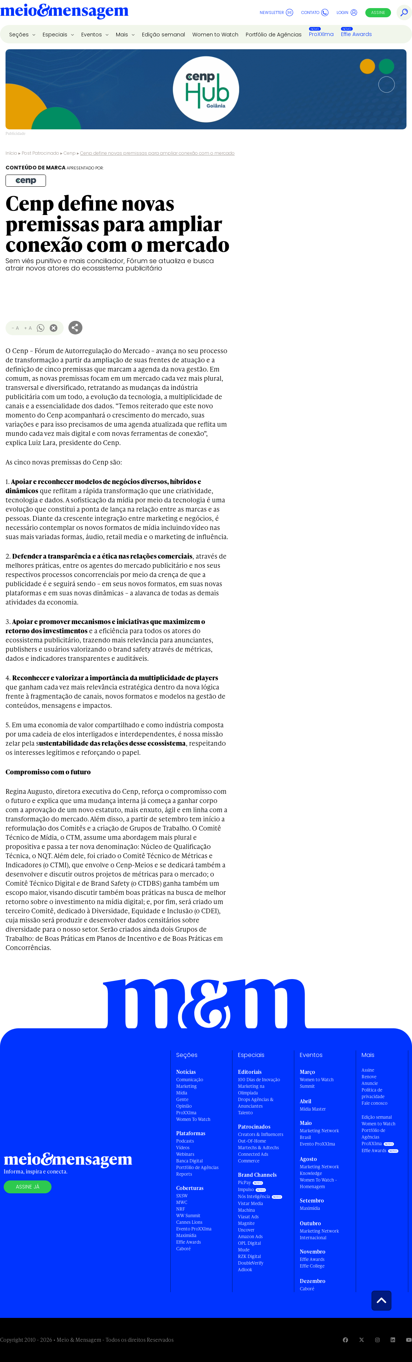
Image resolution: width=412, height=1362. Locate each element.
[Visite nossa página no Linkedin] (393, 1339)
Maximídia (186, 1235)
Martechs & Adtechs (258, 1147)
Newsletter (276, 12)
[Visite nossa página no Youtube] (409, 1339)
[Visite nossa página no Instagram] (377, 1339)
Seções (19, 34)
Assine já (27, 1186)
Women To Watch (193, 1119)
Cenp (70, 153)
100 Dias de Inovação (259, 1079)
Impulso (246, 1189)
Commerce (248, 1161)
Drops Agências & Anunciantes (256, 1102)
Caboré (183, 1248)
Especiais (56, 34)
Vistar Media (250, 1203)
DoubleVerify (250, 1263)
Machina (246, 1210)
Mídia (181, 1093)
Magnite (246, 1223)
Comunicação (189, 1079)
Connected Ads (253, 1154)
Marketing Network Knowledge (319, 1170)
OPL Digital (249, 1243)
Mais (122, 34)
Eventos (92, 34)
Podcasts (185, 1141)
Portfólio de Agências (274, 34)
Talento (245, 1113)
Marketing (186, 1086)
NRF (180, 1209)
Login (347, 12)
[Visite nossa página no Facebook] (345, 1339)
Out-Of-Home (252, 1141)
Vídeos (182, 1147)
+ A (28, 328)
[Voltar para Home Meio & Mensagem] (64, 12)
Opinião (184, 1106)
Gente (182, 1099)
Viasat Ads (248, 1217)
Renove (369, 1077)
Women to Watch (215, 34)
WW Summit (188, 1215)
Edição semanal (163, 34)
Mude (243, 1250)
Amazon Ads (250, 1236)
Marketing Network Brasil (319, 1134)
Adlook (245, 1269)
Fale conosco (374, 1103)
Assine (378, 12)
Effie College (312, 1266)
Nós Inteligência (254, 1196)
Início (11, 153)
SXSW (182, 1196)
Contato (314, 12)
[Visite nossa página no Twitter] (361, 1339)
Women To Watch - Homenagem (318, 1183)
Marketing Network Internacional (319, 1234)
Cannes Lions (189, 1222)
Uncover (246, 1230)
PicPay (244, 1182)
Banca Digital (189, 1161)
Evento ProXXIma (194, 1229)
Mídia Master (313, 1109)
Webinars (185, 1154)
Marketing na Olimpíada (251, 1089)
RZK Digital (249, 1256)
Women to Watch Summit (317, 1082)
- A (15, 328)
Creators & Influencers (260, 1134)
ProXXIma (321, 34)
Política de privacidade (373, 1093)
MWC (181, 1202)
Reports (184, 1174)
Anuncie (370, 1083)
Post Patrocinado (40, 153)
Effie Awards (356, 34)
